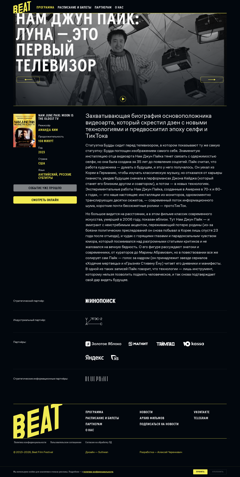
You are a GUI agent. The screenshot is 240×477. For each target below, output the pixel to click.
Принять (200, 472)
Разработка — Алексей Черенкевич (161, 452)
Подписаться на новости (159, 424)
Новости (146, 412)
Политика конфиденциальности (30, 442)
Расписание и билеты (74, 7)
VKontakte (202, 412)
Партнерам (103, 7)
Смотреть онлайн (45, 200)
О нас (119, 7)
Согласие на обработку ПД (98, 442)
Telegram (201, 418)
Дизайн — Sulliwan (97, 452)
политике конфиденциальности (98, 472)
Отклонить (218, 472)
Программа (45, 7)
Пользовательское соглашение (65, 442)
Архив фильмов (152, 418)
